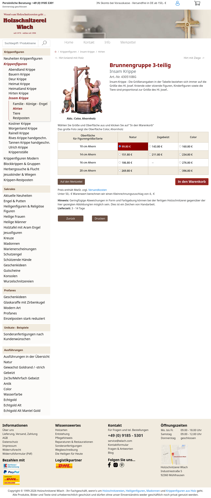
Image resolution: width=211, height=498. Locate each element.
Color (8, 389)
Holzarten (61, 430)
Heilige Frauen (14, 216)
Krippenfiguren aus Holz (181, 491)
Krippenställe (18, 152)
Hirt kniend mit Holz (71, 58)
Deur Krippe (18, 79)
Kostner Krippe (20, 123)
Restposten (21, 118)
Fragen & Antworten (120, 449)
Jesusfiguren (13, 232)
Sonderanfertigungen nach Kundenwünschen (24, 336)
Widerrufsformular (14, 453)
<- (56, 58)
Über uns (8, 430)
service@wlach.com (120, 441)
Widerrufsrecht (11, 450)
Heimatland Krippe (22, 88)
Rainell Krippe (19, 133)
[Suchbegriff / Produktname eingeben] (20, 43)
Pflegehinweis (64, 438)
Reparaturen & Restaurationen (74, 442)
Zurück (70, 218)
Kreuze (9, 238)
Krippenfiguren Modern (21, 158)
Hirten (17, 108)
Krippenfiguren (15, 64)
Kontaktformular (118, 445)
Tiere (16, 113)
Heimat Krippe (19, 84)
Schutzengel (13, 254)
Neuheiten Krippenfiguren (23, 58)
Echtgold (10, 399)
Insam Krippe (19, 98)
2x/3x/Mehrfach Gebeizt (21, 378)
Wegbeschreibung (66, 450)
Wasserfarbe (13, 394)
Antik (7, 383)
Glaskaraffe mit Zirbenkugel (24, 302)
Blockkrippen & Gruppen (22, 163)
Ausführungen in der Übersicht (27, 356)
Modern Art (12, 308)
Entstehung (62, 434)
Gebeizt (9, 372)
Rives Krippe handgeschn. (28, 138)
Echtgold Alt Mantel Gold (22, 410)
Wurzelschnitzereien (19, 281)
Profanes (10, 313)
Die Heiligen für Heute (69, 453)
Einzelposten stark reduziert (24, 318)
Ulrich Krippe (18, 147)
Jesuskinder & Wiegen (20, 174)
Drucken (100, 218)
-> (203, 58)
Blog (111, 452)
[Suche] (44, 43)
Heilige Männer (15, 222)
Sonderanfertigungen (68, 446)
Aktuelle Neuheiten (18, 195)
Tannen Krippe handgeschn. (29, 142)
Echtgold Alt (12, 405)
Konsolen (10, 276)
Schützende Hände (17, 259)
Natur (8, 362)
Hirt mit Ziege (192, 58)
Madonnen (12, 243)
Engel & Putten (15, 201)
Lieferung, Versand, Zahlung (19, 434)
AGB (5, 438)
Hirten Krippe (19, 93)
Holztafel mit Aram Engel (22, 227)
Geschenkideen (15, 265)
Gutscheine (12, 270)
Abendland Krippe (22, 69)
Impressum (9, 446)
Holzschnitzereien (113, 491)
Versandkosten (97, 190)
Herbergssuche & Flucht (21, 169)
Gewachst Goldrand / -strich (24, 367)
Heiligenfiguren (135, 491)
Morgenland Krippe (23, 128)
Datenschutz (10, 442)
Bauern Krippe (19, 74)
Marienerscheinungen (20, 249)
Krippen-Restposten (18, 180)
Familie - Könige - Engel (30, 104)
